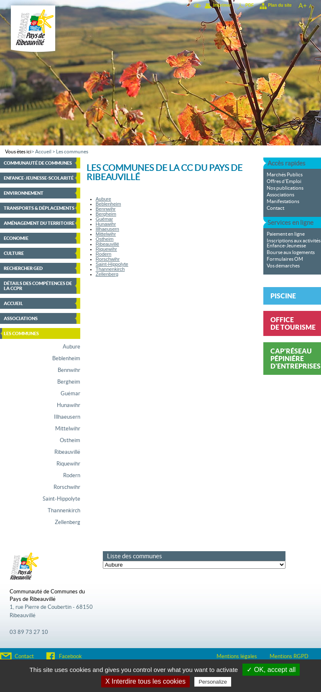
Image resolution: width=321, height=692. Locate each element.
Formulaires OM (285, 259)
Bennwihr (69, 370)
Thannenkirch (64, 511)
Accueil (43, 151)
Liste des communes (134, 556)
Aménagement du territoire (39, 223)
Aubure (71, 347)
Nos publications (285, 188)
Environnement (23, 193)
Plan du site (280, 5)
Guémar (70, 394)
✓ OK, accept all (271, 669)
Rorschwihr (67, 487)
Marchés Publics (285, 174)
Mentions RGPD (289, 656)
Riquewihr (68, 464)
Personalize (213, 682)
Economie (16, 238)
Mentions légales (237, 656)
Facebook (70, 656)
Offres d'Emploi (284, 181)
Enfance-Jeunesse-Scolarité (39, 178)
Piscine (283, 296)
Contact (275, 208)
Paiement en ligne (286, 234)
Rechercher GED (23, 268)
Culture (14, 253)
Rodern (71, 475)
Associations (21, 318)
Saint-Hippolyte (61, 499)
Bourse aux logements (291, 252)
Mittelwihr (67, 429)
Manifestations (283, 201)
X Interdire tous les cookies (145, 681)
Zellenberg (67, 522)
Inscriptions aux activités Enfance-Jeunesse (294, 243)
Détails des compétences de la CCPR (38, 286)
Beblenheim (66, 358)
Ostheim (70, 440)
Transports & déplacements (39, 208)
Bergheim (68, 382)
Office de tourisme (293, 323)
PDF (249, 5)
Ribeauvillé (67, 452)
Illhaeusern (67, 417)
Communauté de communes (38, 162)
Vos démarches (283, 265)
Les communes (72, 151)
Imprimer (222, 5)
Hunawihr (68, 405)
